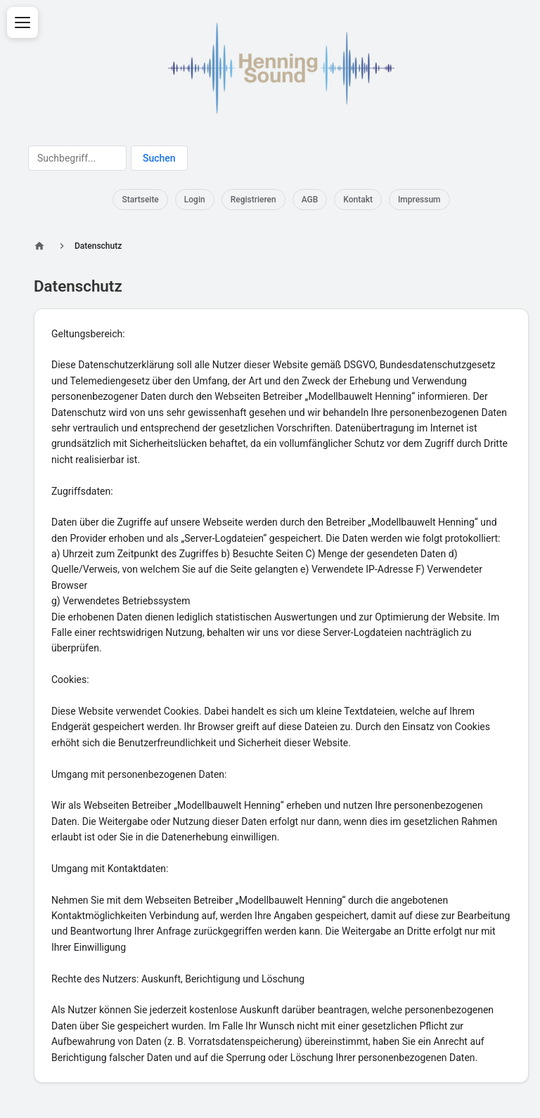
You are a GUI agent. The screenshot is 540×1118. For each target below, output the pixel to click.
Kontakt (358, 199)
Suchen (159, 158)
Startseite (140, 199)
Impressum (419, 199)
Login (194, 199)
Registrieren (253, 199)
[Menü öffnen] (22, 22)
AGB (310, 199)
